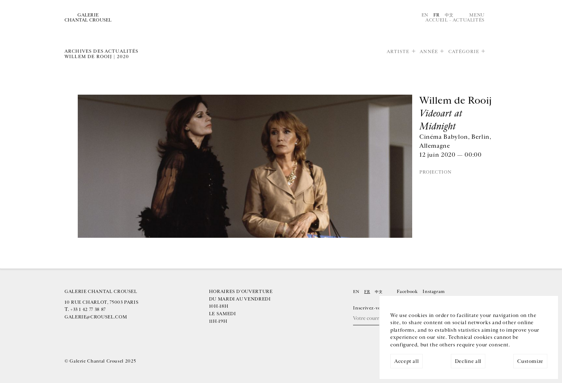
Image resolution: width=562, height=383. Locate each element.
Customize (530, 361)
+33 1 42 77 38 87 (88, 309)
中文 (449, 15)
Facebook (407, 291)
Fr (436, 15)
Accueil (436, 20)
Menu (477, 15)
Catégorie (463, 52)
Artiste (398, 52)
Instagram (434, 291)
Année (429, 52)
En (425, 15)
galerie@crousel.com (96, 317)
